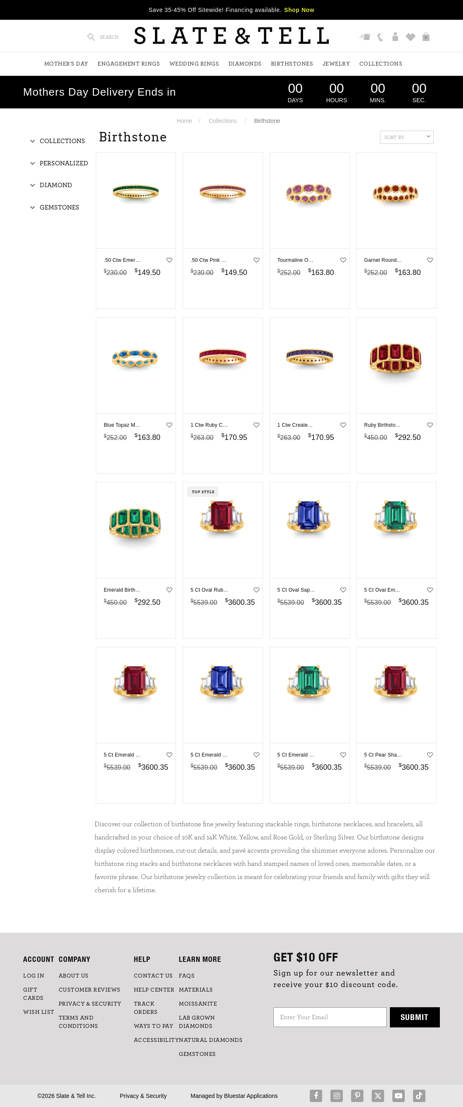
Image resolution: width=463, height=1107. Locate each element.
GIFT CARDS (33, 994)
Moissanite (198, 1004)
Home (184, 121)
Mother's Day (66, 64)
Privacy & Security (143, 1096)
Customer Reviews (90, 990)
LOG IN (33, 976)
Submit (415, 1017)
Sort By (407, 136)
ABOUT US (74, 976)
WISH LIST (39, 1012)
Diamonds (245, 64)
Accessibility (156, 1040)
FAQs (187, 976)
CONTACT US (153, 976)
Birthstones (292, 64)
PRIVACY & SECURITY (90, 1004)
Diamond (56, 185)
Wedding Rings (194, 64)
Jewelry (336, 64)
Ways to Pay (153, 1026)
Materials (196, 990)
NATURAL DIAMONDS (210, 1040)
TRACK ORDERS (146, 1008)
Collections (381, 64)
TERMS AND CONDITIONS (78, 1022)
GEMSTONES (197, 1054)
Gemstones (59, 207)
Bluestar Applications (251, 1096)
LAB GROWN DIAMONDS (197, 1022)
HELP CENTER (154, 990)
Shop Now (299, 10)
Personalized (64, 163)
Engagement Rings (128, 64)
